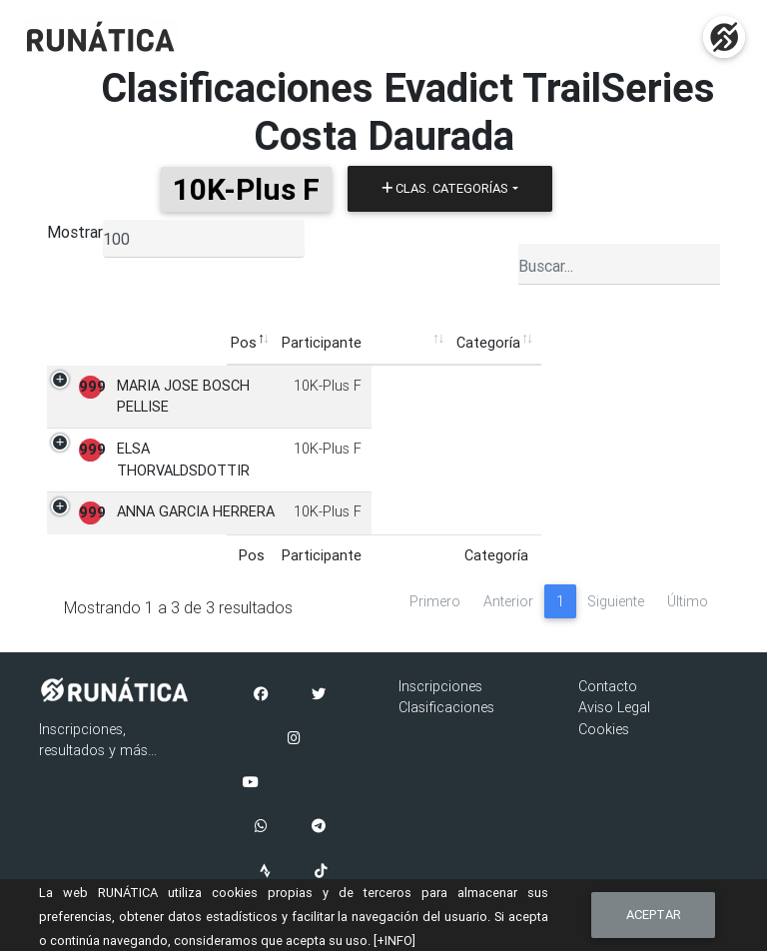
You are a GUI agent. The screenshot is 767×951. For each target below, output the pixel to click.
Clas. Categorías (445, 188)
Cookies (603, 729)
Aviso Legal (614, 707)
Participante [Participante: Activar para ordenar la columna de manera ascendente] (143, 343)
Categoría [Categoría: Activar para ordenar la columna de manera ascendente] (310, 343)
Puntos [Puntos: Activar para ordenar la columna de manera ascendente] (617, 343)
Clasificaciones (446, 707)
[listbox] (204, 239)
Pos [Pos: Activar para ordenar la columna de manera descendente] (65, 343)
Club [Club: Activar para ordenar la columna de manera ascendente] (380, 343)
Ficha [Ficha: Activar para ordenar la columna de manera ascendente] (683, 343)
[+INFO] (394, 940)
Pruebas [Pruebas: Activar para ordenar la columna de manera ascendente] (541, 343)
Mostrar (75, 232)
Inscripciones (440, 686)
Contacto (607, 686)
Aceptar (653, 914)
